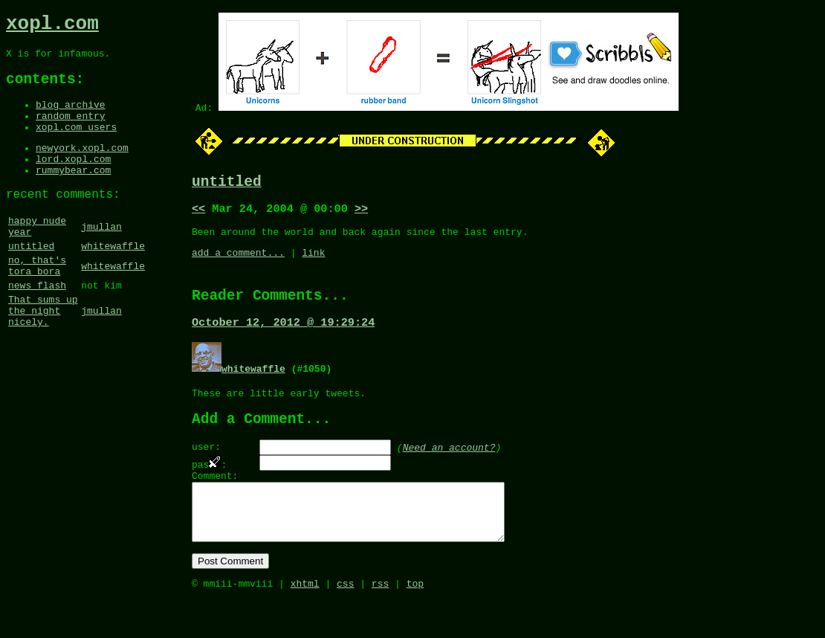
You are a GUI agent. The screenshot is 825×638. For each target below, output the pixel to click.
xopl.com (52, 26)
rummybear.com (73, 193)
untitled (31, 279)
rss (380, 621)
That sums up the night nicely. (43, 355)
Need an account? (449, 467)
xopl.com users (76, 143)
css (345, 621)
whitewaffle (113, 279)
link (313, 261)
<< (198, 213)
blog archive (71, 116)
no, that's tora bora (37, 302)
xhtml (305, 621)
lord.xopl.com (73, 180)
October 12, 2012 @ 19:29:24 (283, 336)
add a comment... (238, 261)
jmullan (101, 255)
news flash (37, 325)
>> (361, 213)
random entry (71, 130)
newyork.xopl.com (82, 166)
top (415, 621)
